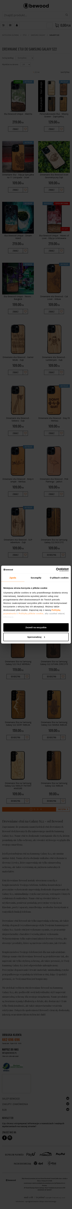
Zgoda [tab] (13, 577)
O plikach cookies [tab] (59, 577)
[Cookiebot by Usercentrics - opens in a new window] (56, 570)
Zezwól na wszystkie (36, 627)
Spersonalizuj (36, 637)
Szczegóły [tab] (36, 577)
